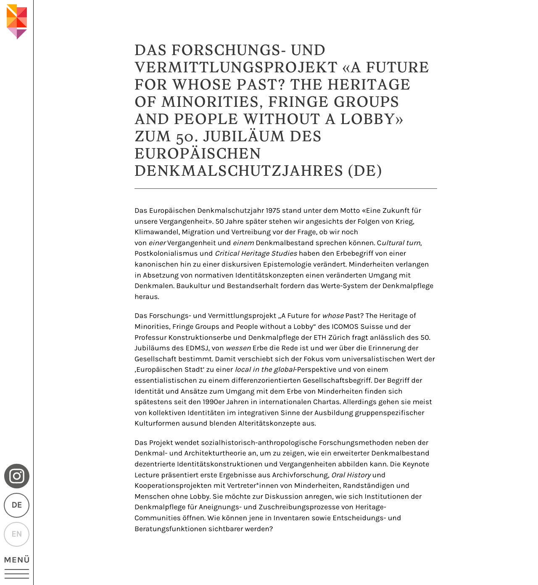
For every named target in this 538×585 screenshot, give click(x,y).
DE (16, 505)
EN (16, 534)
